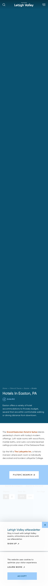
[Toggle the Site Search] (4, 4)
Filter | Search (24, 474)
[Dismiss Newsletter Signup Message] (45, 525)
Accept (22, 576)
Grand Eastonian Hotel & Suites (22, 433)
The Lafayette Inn (22, 453)
